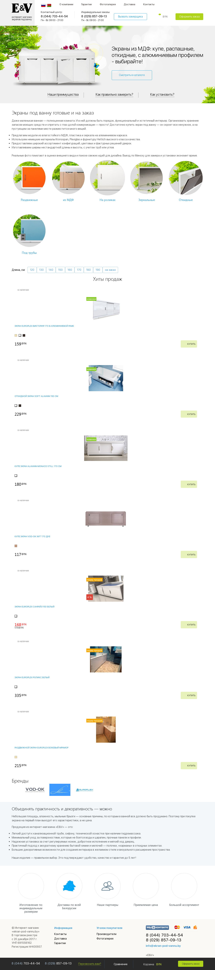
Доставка (129, 4)
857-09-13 (58, 963)
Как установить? (163, 94)
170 (79, 269)
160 (70, 269)
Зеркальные (146, 200)
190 (98, 269)
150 (60, 269)
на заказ (110, 269)
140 (51, 269)
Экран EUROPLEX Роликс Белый (32, 677)
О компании (66, 4)
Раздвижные (29, 200)
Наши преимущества (62, 94)
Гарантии (86, 4)
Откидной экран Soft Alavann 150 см (36, 396)
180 (88, 269)
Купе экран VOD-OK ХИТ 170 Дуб (32, 536)
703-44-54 (26, 963)
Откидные (186, 200)
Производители (106, 934)
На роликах (107, 200)
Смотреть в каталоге (132, 75)
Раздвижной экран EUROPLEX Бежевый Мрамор (41, 747)
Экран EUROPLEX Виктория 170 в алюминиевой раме (44, 326)
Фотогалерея (108, 4)
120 (32, 269)
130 (41, 269)
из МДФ (68, 200)
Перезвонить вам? (89, 963)
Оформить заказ (189, 16)
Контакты (149, 4)
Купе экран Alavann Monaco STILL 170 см (38, 466)
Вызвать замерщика (130, 16)
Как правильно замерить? (114, 94)
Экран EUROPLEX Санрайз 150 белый (34, 606)
